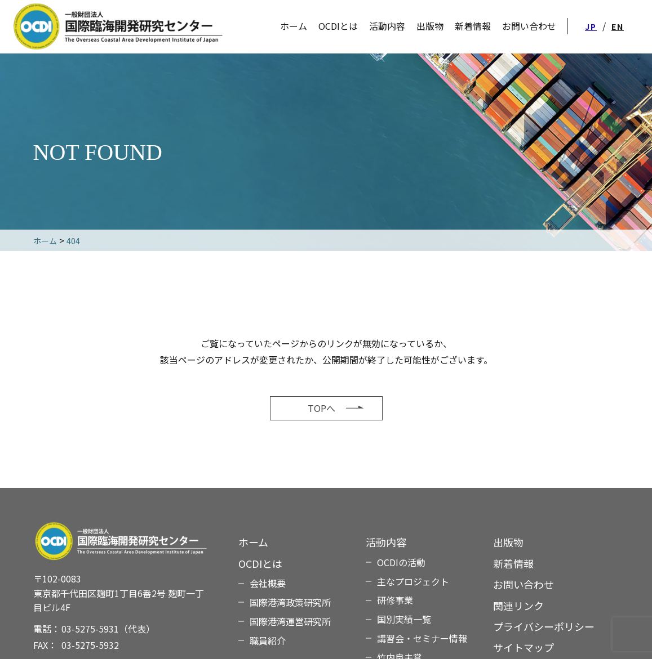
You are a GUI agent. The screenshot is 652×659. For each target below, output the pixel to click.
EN (617, 26)
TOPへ (321, 408)
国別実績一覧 (404, 619)
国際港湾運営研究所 (290, 621)
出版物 (508, 542)
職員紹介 (268, 640)
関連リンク (518, 605)
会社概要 (268, 583)
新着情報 (513, 563)
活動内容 (387, 26)
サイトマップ (523, 647)
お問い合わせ (523, 584)
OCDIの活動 (401, 562)
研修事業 (395, 600)
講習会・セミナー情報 (422, 638)
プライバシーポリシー (544, 626)
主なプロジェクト (413, 581)
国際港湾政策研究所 (290, 602)
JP (591, 26)
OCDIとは (338, 26)
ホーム (253, 542)
